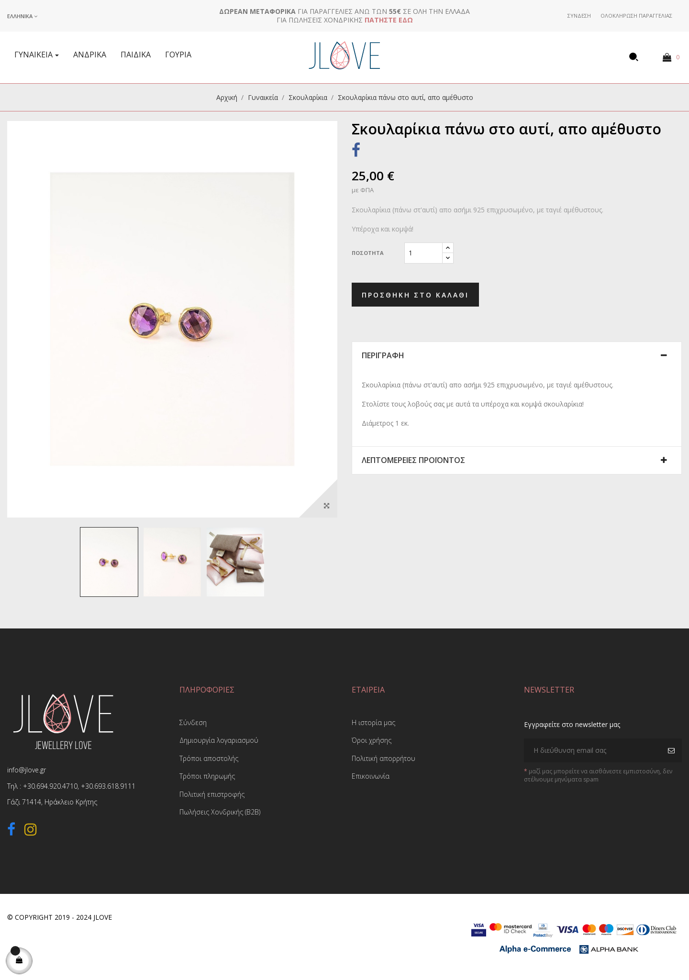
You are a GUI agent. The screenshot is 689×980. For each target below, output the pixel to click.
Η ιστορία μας (373, 722)
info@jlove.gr (26, 769)
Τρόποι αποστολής (208, 758)
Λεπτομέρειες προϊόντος (413, 460)
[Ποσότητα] (423, 253)
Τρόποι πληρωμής (207, 776)
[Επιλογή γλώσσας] (22, 16)
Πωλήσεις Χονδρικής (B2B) (219, 811)
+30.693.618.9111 (108, 786)
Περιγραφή (383, 356)
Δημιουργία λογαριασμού (218, 740)
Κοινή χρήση (356, 151)
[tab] (516, 356)
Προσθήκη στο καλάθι (415, 294)
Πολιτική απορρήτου (383, 758)
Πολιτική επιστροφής (211, 794)
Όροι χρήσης (371, 740)
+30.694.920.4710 (50, 786)
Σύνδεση (193, 722)
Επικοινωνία (370, 776)
